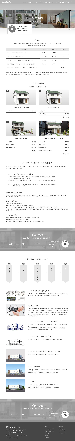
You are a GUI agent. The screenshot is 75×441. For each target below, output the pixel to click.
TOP (74, 29)
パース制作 (36, 2)
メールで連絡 (37, 243)
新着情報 (61, 426)
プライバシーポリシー (64, 433)
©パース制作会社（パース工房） (12, 438)
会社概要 (47, 437)
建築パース (30, 2)
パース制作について (49, 429)
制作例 (42, 2)
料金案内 (47, 433)
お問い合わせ (51, 2)
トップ (24, 2)
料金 (46, 2)
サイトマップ (62, 431)
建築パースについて (49, 431)
